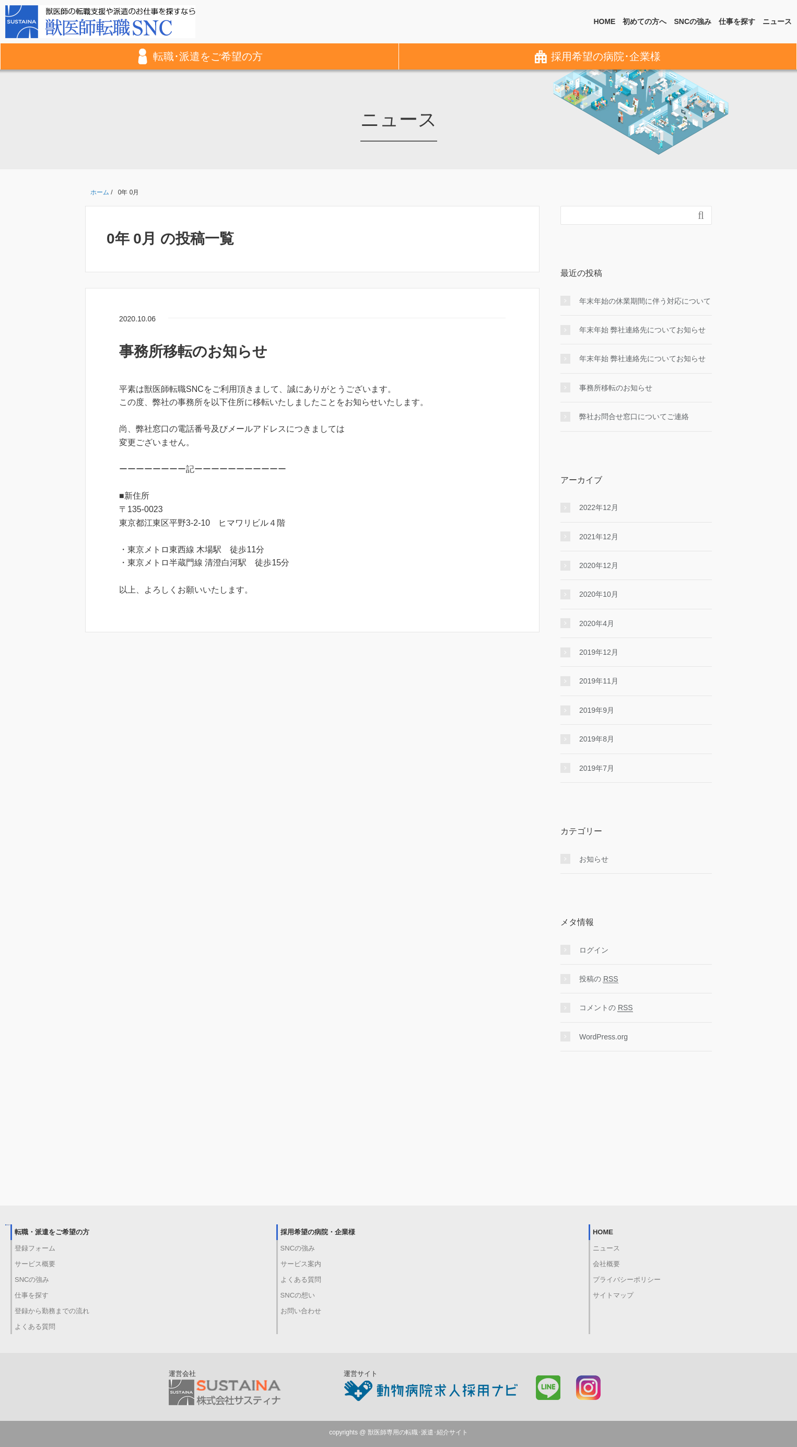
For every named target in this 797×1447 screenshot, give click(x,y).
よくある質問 (35, 1326)
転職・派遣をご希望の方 (52, 1232)
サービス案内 (300, 1264)
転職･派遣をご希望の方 (200, 56)
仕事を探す (737, 21)
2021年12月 (598, 537)
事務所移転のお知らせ (193, 351)
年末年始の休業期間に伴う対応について (645, 301)
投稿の (598, 979)
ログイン (593, 950)
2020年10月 (598, 594)
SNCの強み (692, 21)
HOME (604, 21)
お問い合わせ (300, 1311)
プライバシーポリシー (627, 1279)
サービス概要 (35, 1264)
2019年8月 (596, 739)
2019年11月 (598, 681)
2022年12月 (598, 507)
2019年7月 (596, 768)
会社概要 (606, 1264)
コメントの (606, 1007)
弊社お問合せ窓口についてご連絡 (634, 416)
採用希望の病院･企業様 (598, 56)
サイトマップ (613, 1295)
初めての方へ (644, 21)
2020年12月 (598, 565)
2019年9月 (596, 710)
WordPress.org (603, 1037)
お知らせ (593, 859)
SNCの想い (297, 1295)
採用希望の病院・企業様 (317, 1232)
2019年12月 (598, 652)
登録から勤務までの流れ (52, 1311)
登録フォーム (35, 1248)
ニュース (777, 21)
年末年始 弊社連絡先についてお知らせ (642, 330)
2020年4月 (596, 623)
